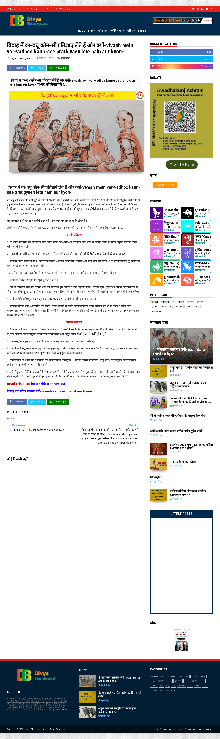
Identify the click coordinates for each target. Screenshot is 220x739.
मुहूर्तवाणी (194, 681)
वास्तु (167, 686)
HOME (81, 30)
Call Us (50, 9)
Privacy (179, 729)
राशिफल (131, 30)
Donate (142, 30)
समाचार (91, 30)
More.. (65, 709)
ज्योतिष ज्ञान (116, 30)
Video (154, 690)
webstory (172, 690)
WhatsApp (65, 9)
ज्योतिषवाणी (171, 676)
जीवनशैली (154, 676)
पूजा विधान (178, 681)
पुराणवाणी (65, 58)
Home (155, 729)
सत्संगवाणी (182, 686)
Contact (209, 729)
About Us (36, 9)
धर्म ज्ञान (102, 30)
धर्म (187, 676)
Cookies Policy (194, 729)
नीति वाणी (202, 676)
